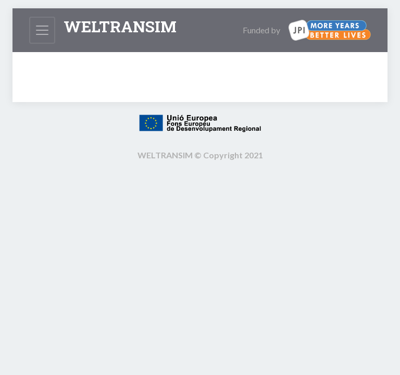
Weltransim (120, 26)
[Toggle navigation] (42, 30)
